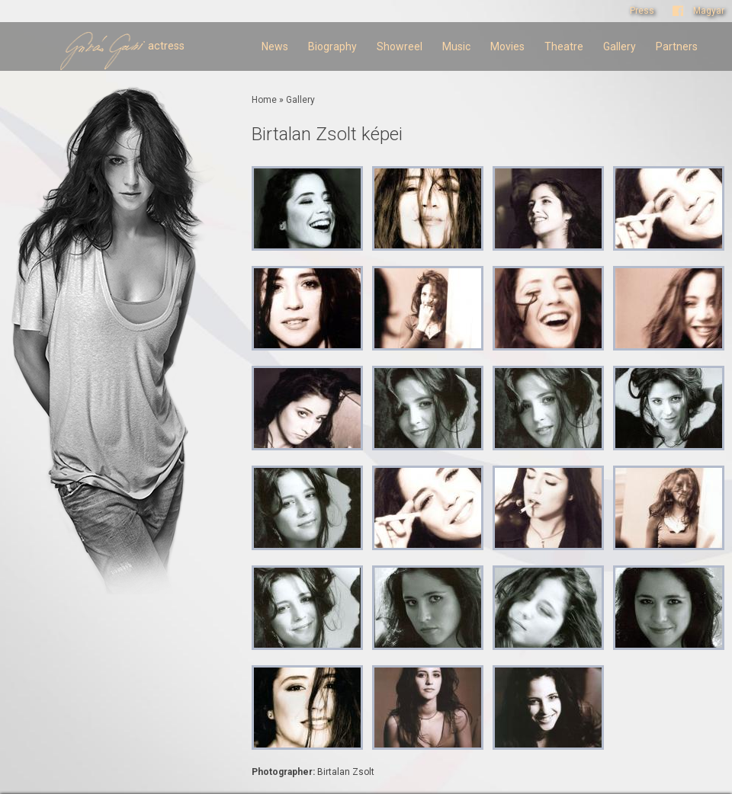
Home (264, 99)
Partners (677, 46)
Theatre (563, 46)
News (275, 46)
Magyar (708, 10)
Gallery (619, 46)
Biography (332, 46)
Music (456, 46)
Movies (507, 46)
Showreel (399, 46)
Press (642, 10)
